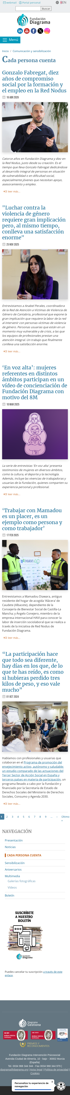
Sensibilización (15, 863)
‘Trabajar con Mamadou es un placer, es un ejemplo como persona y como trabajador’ (32, 519)
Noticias (10, 847)
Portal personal (30, 2)
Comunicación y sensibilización (32, 51)
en (64, 2)
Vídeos (12, 887)
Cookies (35, 1073)
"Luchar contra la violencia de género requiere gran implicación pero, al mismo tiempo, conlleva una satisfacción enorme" (34, 223)
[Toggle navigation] (10, 40)
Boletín (9, 895)
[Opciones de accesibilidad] (61, 1086)
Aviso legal (36, 1069)
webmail (10, 2)
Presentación (14, 840)
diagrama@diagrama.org (14, 1069)
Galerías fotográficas (22, 881)
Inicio (5, 51)
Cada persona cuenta (24, 855)
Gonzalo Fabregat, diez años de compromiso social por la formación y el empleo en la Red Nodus (34, 81)
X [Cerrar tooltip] (49, 1082)
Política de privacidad (56, 1069)
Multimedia (12, 876)
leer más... (14, 191)
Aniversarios (13, 869)
